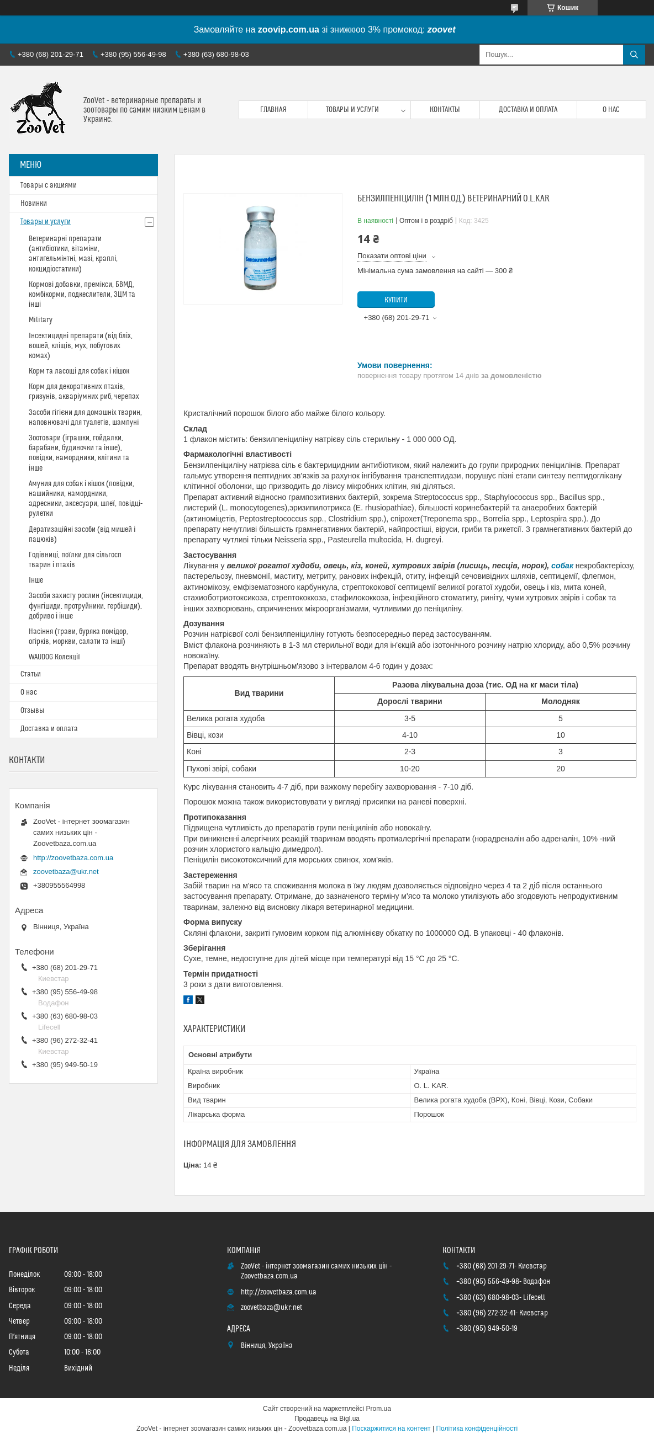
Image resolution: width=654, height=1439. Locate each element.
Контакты (445, 109)
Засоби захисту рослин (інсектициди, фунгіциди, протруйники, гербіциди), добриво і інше (86, 605)
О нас (611, 109)
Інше (36, 580)
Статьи (30, 674)
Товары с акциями (48, 185)
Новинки (33, 203)
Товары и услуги (352, 109)
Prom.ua (378, 1409)
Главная (273, 109)
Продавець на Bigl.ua (327, 1418)
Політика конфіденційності (477, 1428)
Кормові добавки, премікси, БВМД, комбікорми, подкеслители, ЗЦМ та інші (82, 294)
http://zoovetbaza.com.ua (73, 858)
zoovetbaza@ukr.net (66, 871)
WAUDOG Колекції (54, 657)
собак (562, 565)
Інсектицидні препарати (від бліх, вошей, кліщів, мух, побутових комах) (81, 346)
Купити (396, 300)
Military (40, 320)
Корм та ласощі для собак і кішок (79, 371)
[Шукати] (634, 55)
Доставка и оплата (528, 109)
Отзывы (32, 710)
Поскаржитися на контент (391, 1428)
